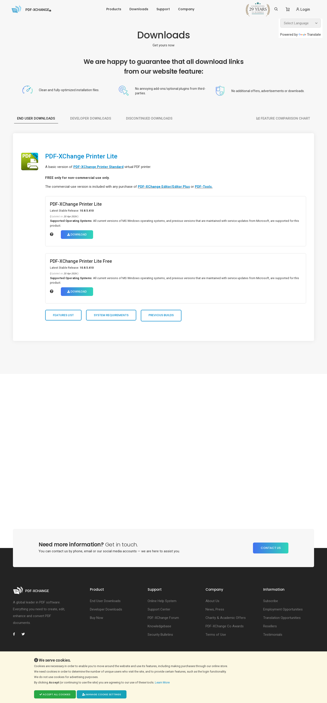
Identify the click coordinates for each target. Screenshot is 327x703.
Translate (310, 35)
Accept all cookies (55, 694)
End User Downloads (36, 117)
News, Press (215, 611)
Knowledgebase (159, 628)
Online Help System (162, 602)
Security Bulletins (160, 636)
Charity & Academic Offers (226, 619)
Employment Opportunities (283, 611)
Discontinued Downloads (150, 117)
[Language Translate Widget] (300, 23)
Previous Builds (162, 316)
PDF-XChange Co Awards (225, 628)
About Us (212, 602)
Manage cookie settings (101, 694)
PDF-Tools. (205, 187)
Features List (64, 316)
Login (303, 9)
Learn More (162, 682)
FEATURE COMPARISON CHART (283, 117)
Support (163, 9)
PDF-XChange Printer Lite (85, 156)
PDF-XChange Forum (163, 619)
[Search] (276, 9)
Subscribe (270, 602)
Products (113, 9)
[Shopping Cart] (288, 9)
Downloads (138, 9)
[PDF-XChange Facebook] (16, 635)
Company (186, 9)
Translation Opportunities (282, 619)
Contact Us (271, 549)
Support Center (159, 611)
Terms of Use (216, 636)
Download (78, 234)
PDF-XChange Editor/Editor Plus (165, 187)
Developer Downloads (91, 117)
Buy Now (96, 619)
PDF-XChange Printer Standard (100, 167)
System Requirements (112, 316)
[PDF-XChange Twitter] (25, 635)
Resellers (270, 628)
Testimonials (272, 636)
